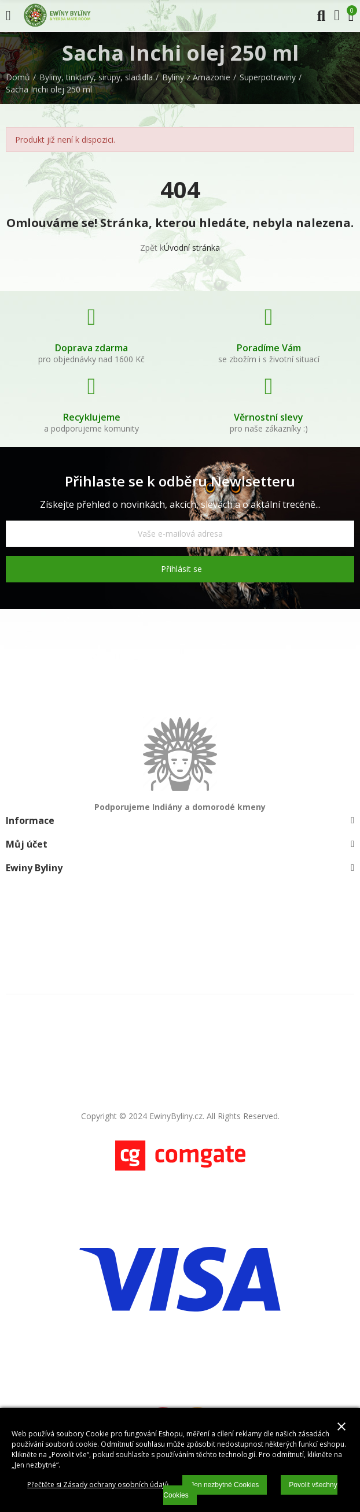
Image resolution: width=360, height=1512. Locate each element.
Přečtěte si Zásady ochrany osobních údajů (97, 1484)
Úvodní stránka (192, 247)
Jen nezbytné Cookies (224, 1485)
